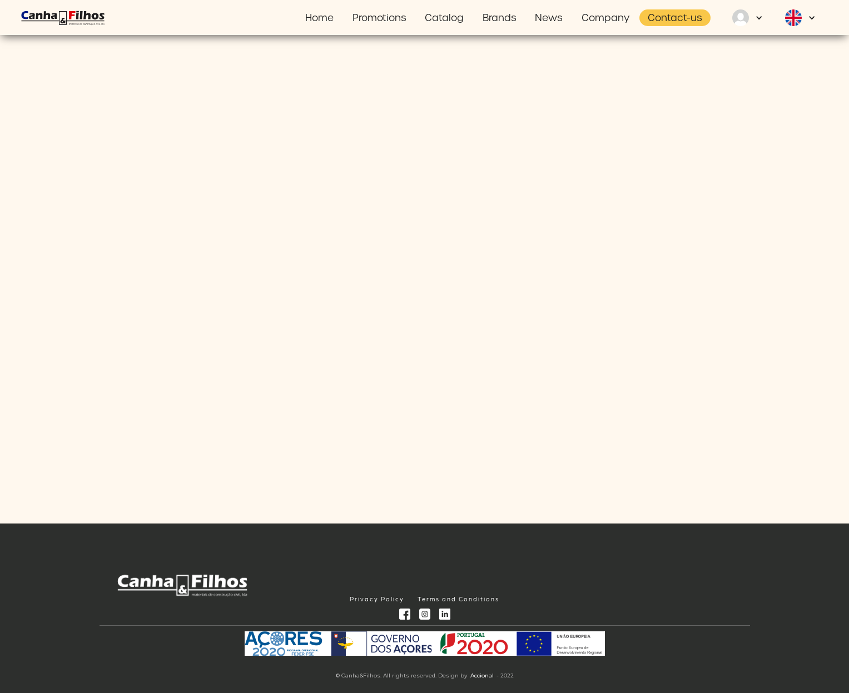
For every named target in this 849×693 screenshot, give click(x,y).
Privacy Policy (377, 598)
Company (605, 18)
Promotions (379, 18)
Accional (482, 675)
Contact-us (675, 18)
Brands (500, 18)
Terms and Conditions (458, 598)
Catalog (444, 18)
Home (319, 18)
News (549, 18)
